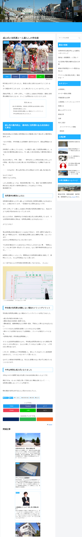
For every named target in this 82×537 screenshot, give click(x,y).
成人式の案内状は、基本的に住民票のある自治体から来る (28, 106)
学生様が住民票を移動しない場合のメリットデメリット (28, 111)
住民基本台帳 (25, 398)
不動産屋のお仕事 (64, 97)
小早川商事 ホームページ (11, 527)
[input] (69, 38)
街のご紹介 (61, 122)
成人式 (37, 398)
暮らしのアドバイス (64, 110)
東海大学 (61, 114)
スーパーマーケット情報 (68, 127)
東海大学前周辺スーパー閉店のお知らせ (69, 70)
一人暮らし (17, 398)
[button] (79, 38)
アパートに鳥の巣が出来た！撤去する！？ (69, 76)
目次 (25, 102)
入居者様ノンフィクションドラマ (69, 102)
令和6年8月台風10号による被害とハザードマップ (69, 52)
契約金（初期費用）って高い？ (68, 57)
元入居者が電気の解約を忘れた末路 (69, 63)
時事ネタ (5, 398)
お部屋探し (61, 89)
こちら (74, 197)
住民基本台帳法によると (19, 109)
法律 (11, 398)
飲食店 (62, 131)
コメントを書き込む (28, 512)
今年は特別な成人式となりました (21, 114)
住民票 (32, 398)
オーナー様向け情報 (64, 93)
